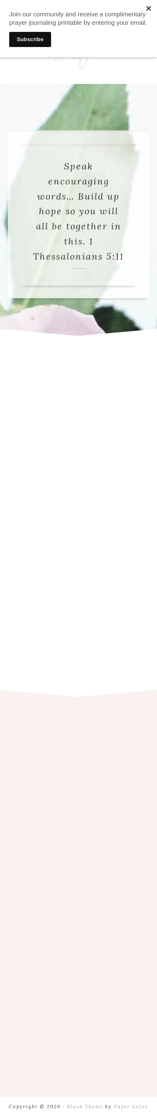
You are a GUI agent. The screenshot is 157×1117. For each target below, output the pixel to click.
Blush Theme (85, 1106)
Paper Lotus (131, 1106)
